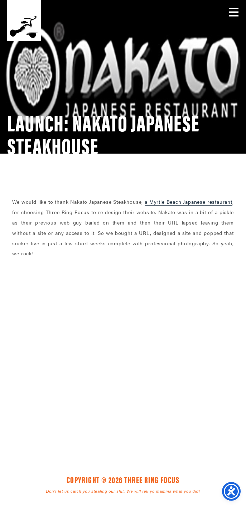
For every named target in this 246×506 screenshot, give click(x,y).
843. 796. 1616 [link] (173, 375)
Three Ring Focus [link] (24, 20)
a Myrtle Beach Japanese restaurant (188, 201)
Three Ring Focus (123, 343)
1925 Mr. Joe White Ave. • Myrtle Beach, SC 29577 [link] (106, 375)
